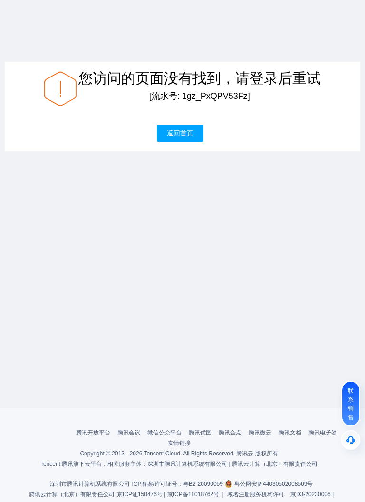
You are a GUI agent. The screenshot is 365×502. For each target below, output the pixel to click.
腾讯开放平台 (93, 432)
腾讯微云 (260, 432)
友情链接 (179, 443)
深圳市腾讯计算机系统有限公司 (90, 484)
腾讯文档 (290, 432)
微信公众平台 (164, 432)
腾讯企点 (230, 432)
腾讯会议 (128, 432)
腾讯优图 (200, 432)
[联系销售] (350, 403)
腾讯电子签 (322, 432)
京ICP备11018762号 (193, 494)
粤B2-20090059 (203, 484)
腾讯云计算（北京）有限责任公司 (72, 494)
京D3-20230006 (310, 494)
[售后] (350, 440)
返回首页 (180, 133)
